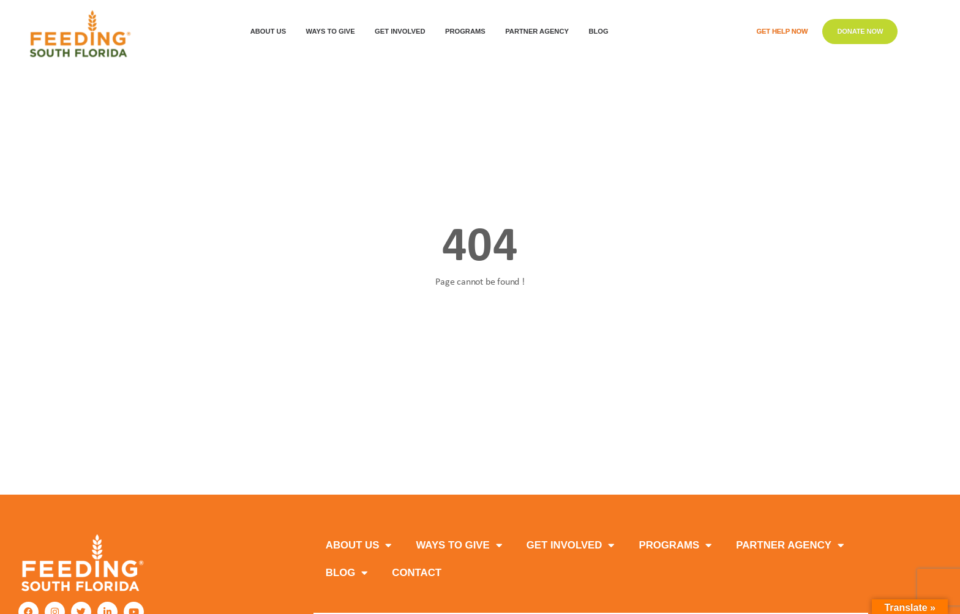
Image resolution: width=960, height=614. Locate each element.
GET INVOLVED (403, 31)
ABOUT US (271, 31)
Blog (601, 31)
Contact (416, 572)
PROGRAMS (468, 31)
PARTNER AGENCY (790, 545)
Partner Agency (540, 31)
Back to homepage (480, 326)
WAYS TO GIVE (333, 31)
